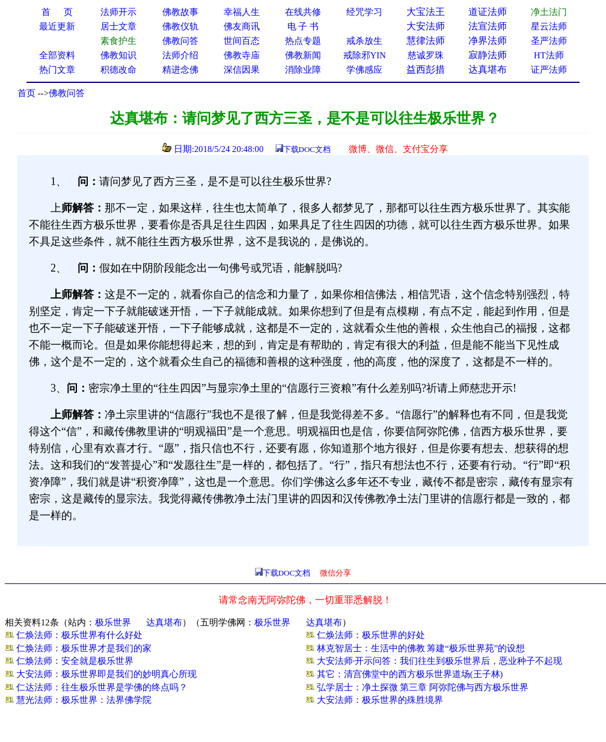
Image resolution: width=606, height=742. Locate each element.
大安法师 (425, 26)
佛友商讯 (242, 26)
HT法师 (549, 55)
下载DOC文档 (307, 149)
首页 (26, 93)
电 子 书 (303, 26)
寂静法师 (487, 55)
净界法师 (487, 40)
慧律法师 (425, 40)
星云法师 (549, 26)
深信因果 (242, 70)
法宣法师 (487, 26)
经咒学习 (364, 12)
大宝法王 (425, 12)
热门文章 (57, 70)
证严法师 (549, 70)
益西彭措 (425, 69)
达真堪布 (487, 69)
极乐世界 (113, 622)
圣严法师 (549, 41)
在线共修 (303, 12)
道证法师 (487, 12)
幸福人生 (242, 12)
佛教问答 (67, 93)
